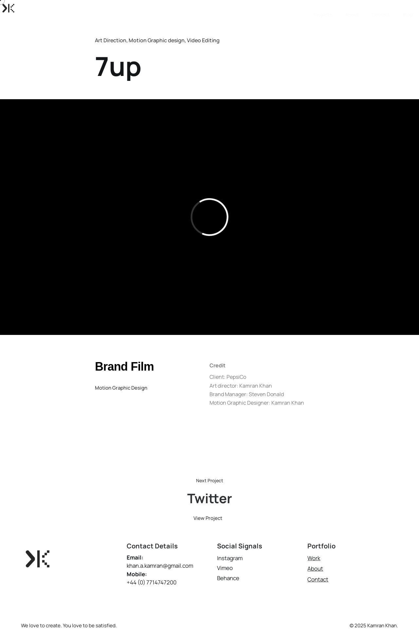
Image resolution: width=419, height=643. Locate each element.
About (352, 8)
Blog (408, 8)
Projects (323, 8)
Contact (381, 8)
